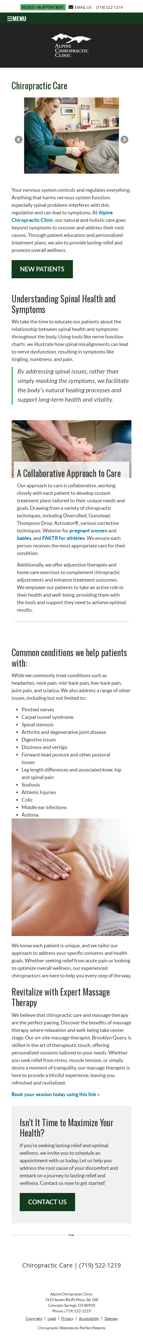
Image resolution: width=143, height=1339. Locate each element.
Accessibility (89, 1318)
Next (124, 140)
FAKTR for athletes (63, 538)
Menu (16, 18)
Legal (52, 1318)
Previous (19, 140)
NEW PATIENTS (42, 269)
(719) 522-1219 (109, 7)
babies (24, 538)
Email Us (80, 7)
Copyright (34, 1318)
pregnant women (88, 530)
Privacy (67, 1318)
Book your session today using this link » (56, 1094)
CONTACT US (47, 1202)
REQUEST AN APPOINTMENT (43, 7)
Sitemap (111, 1318)
